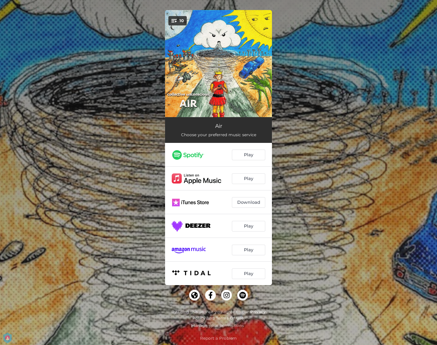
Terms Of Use (230, 318)
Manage (199, 325)
